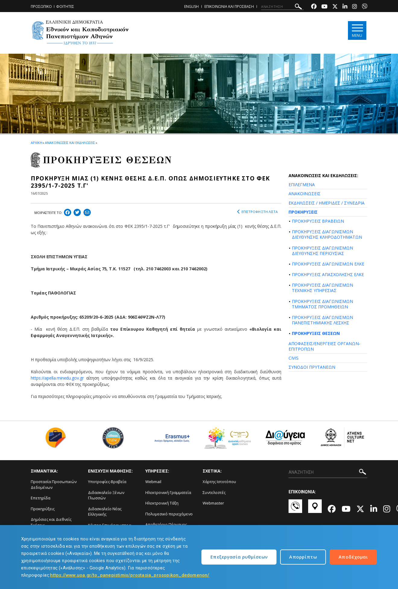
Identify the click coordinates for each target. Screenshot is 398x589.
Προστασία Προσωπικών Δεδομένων (54, 484)
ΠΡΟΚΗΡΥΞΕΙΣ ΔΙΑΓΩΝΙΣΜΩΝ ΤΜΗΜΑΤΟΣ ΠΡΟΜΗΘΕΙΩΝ (322, 304)
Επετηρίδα (40, 498)
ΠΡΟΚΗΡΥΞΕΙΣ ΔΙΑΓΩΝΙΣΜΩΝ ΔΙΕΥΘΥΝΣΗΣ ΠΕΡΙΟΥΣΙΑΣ (322, 250)
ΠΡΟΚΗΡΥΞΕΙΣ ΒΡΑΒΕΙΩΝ (318, 221)
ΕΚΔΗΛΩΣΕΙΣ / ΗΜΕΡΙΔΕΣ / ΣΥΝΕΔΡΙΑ (327, 203)
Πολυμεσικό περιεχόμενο (169, 514)
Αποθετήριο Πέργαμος (166, 524)
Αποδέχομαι (353, 557)
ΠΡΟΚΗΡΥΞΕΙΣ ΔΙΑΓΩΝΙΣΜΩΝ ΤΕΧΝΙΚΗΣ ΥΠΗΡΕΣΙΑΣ (322, 287)
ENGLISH (191, 6)
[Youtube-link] (324, 7)
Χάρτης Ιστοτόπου (219, 481)
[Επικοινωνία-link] (295, 509)
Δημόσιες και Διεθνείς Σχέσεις (51, 522)
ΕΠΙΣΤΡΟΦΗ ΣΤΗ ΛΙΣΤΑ (257, 212)
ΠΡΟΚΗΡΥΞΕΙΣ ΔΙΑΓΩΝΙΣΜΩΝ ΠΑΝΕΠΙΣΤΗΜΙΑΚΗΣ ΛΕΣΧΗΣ (322, 320)
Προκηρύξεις (43, 508)
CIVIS (293, 358)
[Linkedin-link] (345, 7)
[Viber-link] (364, 7)
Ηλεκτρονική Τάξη (161, 503)
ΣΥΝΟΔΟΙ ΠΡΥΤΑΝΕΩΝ (312, 367)
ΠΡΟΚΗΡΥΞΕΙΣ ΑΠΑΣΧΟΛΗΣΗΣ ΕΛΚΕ (328, 274)
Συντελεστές (214, 492)
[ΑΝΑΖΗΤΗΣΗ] (282, 6)
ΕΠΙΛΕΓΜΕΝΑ (302, 184)
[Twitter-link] (335, 7)
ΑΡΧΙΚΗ (36, 142)
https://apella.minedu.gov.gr (57, 378)
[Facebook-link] (314, 7)
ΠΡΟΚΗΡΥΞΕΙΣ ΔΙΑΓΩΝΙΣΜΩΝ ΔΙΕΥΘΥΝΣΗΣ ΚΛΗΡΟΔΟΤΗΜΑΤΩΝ (327, 234)
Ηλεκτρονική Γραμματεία (168, 492)
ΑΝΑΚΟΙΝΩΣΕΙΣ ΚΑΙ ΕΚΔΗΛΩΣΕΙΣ (70, 142)
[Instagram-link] (354, 7)
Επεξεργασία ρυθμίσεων (238, 557)
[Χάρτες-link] (315, 509)
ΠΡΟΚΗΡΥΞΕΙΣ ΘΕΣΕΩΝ (316, 333)
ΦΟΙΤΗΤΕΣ (65, 6)
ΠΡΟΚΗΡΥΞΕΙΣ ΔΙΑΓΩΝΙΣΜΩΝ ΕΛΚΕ (328, 264)
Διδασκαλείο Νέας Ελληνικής (105, 511)
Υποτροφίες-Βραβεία (107, 481)
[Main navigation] (356, 30)
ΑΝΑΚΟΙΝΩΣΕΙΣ (305, 193)
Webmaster (213, 503)
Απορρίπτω (303, 557)
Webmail (153, 481)
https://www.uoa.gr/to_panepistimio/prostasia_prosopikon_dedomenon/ (129, 575)
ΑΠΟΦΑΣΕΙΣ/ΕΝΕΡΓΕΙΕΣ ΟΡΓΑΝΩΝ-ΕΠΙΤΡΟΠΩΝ (324, 346)
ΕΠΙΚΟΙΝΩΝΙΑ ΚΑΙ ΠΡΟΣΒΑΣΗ (229, 6)
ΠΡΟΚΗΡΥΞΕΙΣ (303, 212)
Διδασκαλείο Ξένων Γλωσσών (106, 495)
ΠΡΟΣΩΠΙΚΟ (41, 6)
